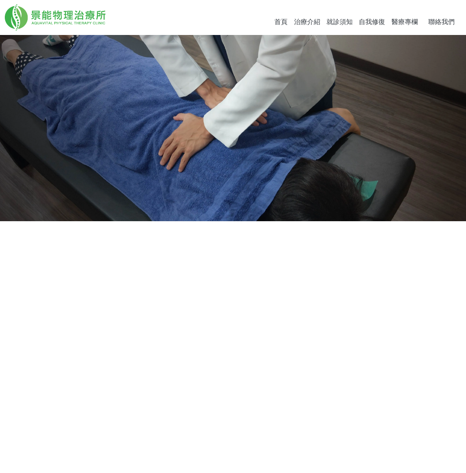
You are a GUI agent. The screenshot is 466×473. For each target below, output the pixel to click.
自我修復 (372, 21)
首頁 (280, 21)
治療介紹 (307, 21)
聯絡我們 (441, 21)
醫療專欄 (405, 21)
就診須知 (339, 21)
